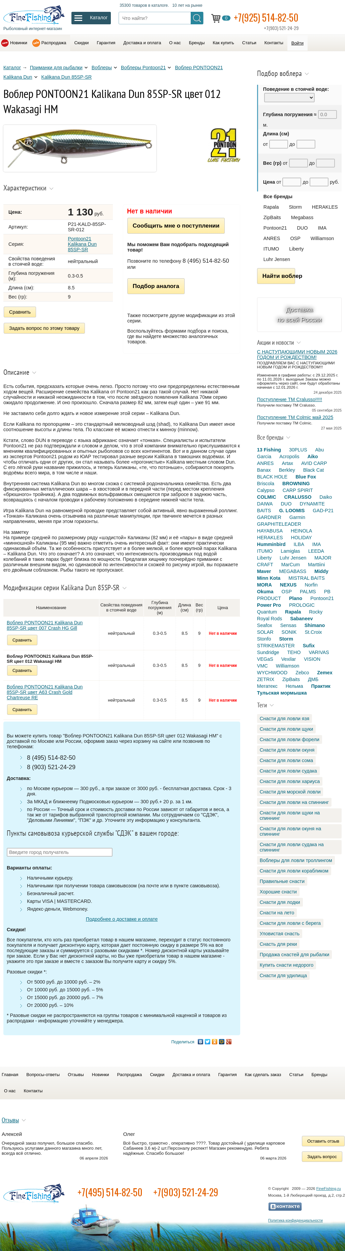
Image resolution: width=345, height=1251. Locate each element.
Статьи (249, 42)
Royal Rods (269, 618)
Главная (10, 1074)
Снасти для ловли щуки (286, 729)
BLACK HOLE (272, 476)
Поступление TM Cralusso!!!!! (289, 399)
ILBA (299, 544)
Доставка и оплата (142, 42)
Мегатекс (267, 686)
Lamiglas (290, 551)
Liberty (296, 249)
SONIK (289, 632)
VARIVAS (319, 652)
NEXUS (288, 585)
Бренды (197, 42)
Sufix (309, 645)
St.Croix (313, 632)
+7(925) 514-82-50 (266, 17)
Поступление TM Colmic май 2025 (295, 417)
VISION (312, 659)
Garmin (297, 517)
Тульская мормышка (282, 693)
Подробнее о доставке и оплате (122, 919)
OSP (295, 238)
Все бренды (277, 196)
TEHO (294, 652)
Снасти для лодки (280, 902)
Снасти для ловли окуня (287, 750)
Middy (321, 571)
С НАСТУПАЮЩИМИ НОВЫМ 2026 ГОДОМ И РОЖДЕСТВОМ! (297, 354)
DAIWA (265, 503)
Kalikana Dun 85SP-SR (66, 77)
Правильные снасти (282, 881)
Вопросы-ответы (43, 1074)
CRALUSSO (298, 497)
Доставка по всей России (299, 314)
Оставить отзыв (323, 1141)
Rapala (271, 207)
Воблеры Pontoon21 (143, 67)
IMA (322, 228)
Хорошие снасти (278, 891)
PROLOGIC (302, 605)
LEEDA (316, 551)
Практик (320, 686)
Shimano (315, 625)
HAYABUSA (270, 530)
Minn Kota (269, 578)
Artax (287, 463)
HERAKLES (325, 207)
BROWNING (296, 483)
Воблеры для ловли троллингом (296, 860)
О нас (175, 42)
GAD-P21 (323, 510)
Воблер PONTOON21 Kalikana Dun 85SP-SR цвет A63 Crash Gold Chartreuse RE (45, 692)
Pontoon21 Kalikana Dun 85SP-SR (82, 244)
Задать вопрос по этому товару (44, 328)
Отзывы (76, 1074)
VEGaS (265, 659)
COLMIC (266, 497)
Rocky (315, 612)
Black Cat (313, 470)
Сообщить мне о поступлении (176, 225)
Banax (264, 470)
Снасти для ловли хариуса (290, 781)
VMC (262, 666)
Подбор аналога (156, 286)
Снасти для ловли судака (288, 771)
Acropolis (289, 456)
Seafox (264, 625)
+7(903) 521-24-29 (185, 1192)
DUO (302, 228)
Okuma (265, 591)
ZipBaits (272, 217)
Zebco (302, 672)
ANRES (271, 238)
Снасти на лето (277, 912)
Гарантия (106, 42)
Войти (297, 43)
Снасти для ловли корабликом (294, 871)
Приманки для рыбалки (56, 67)
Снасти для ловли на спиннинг (294, 802)
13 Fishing (269, 449)
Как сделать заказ (263, 1074)
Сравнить (20, 312)
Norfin (311, 585)
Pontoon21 (275, 228)
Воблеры (102, 67)
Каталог (12, 67)
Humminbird (271, 544)
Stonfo (264, 639)
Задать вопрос (322, 1156)
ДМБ (313, 679)
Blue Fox (305, 476)
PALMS (308, 591)
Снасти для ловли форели (289, 739)
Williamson (322, 238)
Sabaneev (301, 618)
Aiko (312, 456)
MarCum (290, 564)
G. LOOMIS (292, 510)
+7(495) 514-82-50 (110, 1192)
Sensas (288, 625)
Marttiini (316, 564)
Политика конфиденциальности (295, 1220)
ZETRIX (265, 679)
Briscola (265, 483)
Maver (264, 571)
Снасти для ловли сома (286, 760)
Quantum (267, 612)
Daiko (325, 497)
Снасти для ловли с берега (290, 923)
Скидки (81, 42)
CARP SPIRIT (298, 490)
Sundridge (268, 652)
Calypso (266, 490)
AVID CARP (314, 463)
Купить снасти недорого (286, 965)
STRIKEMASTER (276, 645)
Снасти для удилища (283, 975)
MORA (264, 585)
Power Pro (269, 605)
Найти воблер (278, 275)
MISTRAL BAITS (306, 578)
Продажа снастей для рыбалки (294, 954)
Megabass (302, 217)
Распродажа (53, 42)
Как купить (223, 42)
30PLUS (298, 449)
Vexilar (288, 659)
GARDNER (269, 517)
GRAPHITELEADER (279, 524)
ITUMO (271, 249)
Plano (295, 598)
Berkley (287, 470)
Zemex (325, 672)
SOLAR (265, 632)
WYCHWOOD (272, 672)
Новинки (18, 42)
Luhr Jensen (276, 259)
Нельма (294, 686)
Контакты (273, 42)
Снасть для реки (278, 944)
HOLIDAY (301, 537)
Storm (295, 207)
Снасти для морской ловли (290, 791)
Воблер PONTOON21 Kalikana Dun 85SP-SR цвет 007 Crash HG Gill (45, 625)
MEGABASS (292, 571)
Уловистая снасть (280, 933)
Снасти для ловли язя (284, 718)
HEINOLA (301, 530)
